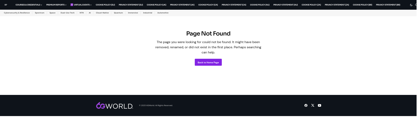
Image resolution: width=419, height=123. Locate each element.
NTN (82, 12)
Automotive (163, 12)
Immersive (133, 12)
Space (52, 12)
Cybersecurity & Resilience (17, 12)
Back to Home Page (208, 62)
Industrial (147, 12)
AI (90, 12)
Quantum (118, 12)
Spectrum (39, 12)
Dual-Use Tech (68, 12)
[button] (6, 5)
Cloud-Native (102, 12)
